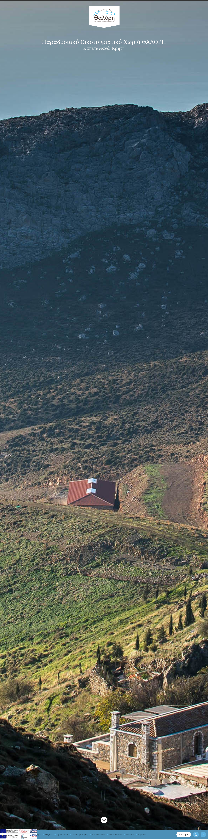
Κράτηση (183, 834)
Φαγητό (49, 834)
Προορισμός (62, 834)
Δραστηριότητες (80, 834)
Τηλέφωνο (196, 834)
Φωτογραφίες (115, 834)
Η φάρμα (142, 834)
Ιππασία (130, 834)
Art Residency (98, 834)
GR (203, 834)
